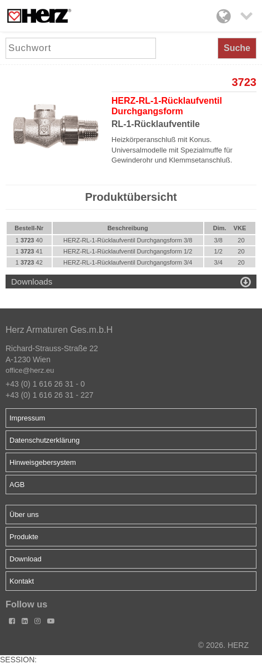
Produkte (23, 537)
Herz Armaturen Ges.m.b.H (59, 329)
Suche (237, 48)
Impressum (27, 418)
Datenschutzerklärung (44, 440)
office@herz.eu (30, 370)
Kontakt (21, 581)
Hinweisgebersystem (42, 462)
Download (25, 559)
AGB (16, 484)
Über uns (24, 514)
